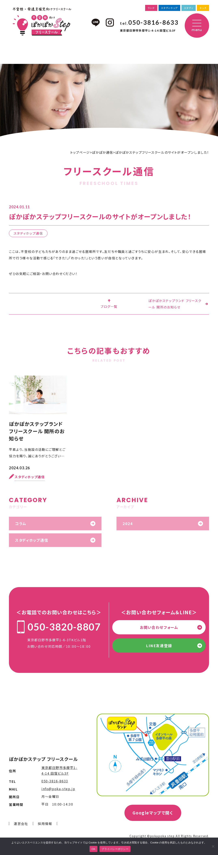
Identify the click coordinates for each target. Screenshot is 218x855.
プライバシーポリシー (114, 849)
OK (93, 849)
